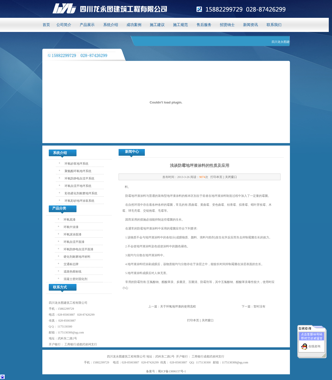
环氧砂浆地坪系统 (76, 163)
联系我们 (274, 25)
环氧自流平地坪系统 (77, 186)
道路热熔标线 (72, 271)
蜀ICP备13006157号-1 (172, 371)
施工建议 (157, 25)
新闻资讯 (250, 25)
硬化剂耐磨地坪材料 (76, 256)
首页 (46, 25)
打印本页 (216, 177)
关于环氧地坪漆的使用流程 (178, 306)
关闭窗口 (231, 177)
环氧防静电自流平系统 (79, 178)
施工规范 (180, 25)
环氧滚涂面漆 (72, 234)
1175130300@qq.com (235, 362)
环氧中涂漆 (70, 227)
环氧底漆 (69, 219)
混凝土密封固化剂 (75, 279)
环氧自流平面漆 (73, 242)
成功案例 (134, 25)
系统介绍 (110, 25)
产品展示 (87, 25)
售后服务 (204, 25)
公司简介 (63, 25)
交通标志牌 (70, 264)
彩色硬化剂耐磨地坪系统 (80, 193)
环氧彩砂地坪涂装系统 (79, 201)
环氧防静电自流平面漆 (78, 249)
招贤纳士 (227, 25)
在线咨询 (314, 344)
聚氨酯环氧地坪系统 (77, 171)
